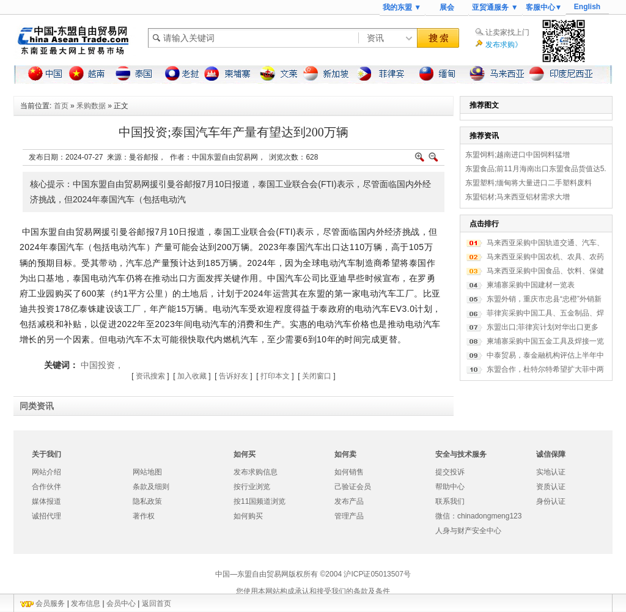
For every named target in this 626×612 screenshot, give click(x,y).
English (587, 6)
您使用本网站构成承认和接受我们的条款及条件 (313, 591)
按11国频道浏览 (259, 501)
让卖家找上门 (507, 32)
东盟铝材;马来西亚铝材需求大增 (517, 197)
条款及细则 (151, 486)
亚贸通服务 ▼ (495, 7)
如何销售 (349, 472)
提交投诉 (450, 472)
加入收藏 (192, 376)
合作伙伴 (46, 486)
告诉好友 (233, 376)
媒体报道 (46, 501)
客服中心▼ (544, 7)
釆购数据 (91, 105)
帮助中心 (450, 486)
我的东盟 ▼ (402, 7)
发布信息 (85, 603)
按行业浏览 (252, 486)
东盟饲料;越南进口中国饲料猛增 (517, 154)
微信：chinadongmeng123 (478, 516)
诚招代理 (46, 516)
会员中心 (121, 603)
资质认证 (550, 486)
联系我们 (450, 501)
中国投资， (102, 365)
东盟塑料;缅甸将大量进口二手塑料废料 (528, 183)
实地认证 (550, 472)
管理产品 (349, 516)
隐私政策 (147, 501)
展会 (447, 7)
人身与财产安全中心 (468, 530)
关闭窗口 (316, 376)
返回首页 (156, 603)
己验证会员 (352, 486)
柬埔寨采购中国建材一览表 (531, 285)
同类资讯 (37, 406)
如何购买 (248, 516)
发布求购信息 (256, 472)
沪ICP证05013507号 (377, 574)
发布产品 (349, 501)
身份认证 (550, 501)
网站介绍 (46, 472)
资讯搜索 (150, 376)
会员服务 (50, 603)
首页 (61, 105)
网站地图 (147, 472)
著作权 (144, 516)
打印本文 (275, 376)
